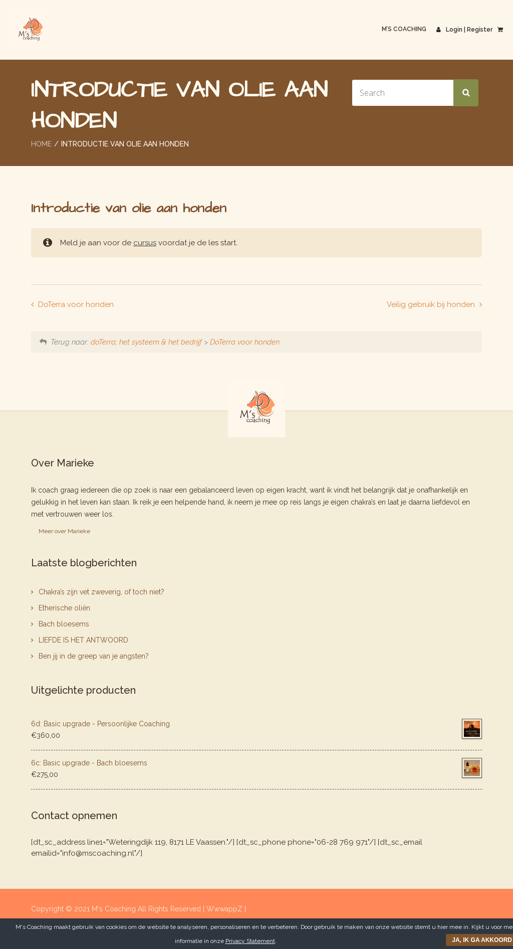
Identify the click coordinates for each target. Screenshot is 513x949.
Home (41, 144)
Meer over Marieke (64, 531)
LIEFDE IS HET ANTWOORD (83, 640)
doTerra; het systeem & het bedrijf (146, 342)
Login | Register (464, 29)
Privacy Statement (250, 940)
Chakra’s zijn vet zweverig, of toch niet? (101, 592)
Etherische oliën (64, 608)
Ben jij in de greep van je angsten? (94, 656)
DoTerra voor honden (75, 304)
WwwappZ (225, 909)
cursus (144, 242)
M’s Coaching (404, 29)
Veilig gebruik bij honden (432, 304)
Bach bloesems (64, 624)
